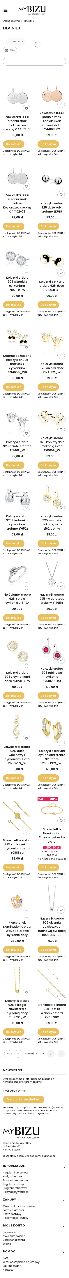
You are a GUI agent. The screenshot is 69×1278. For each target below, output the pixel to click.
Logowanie (10, 1232)
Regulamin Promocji (16, 1172)
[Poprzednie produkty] (18, 1054)
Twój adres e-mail (14, 1090)
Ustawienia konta (14, 1240)
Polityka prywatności (16, 1192)
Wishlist (8, 1244)
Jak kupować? (12, 1266)
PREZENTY (29, 20)
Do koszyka (13, 144)
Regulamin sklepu (14, 1184)
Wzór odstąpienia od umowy (21, 1262)
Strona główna (11, 20)
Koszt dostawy (12, 1214)
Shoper (50, 1155)
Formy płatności (13, 1210)
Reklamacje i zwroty (15, 1218)
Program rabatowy (15, 1188)
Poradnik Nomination (16, 1180)
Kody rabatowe (12, 1176)
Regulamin (45, 1107)
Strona (29, 1053)
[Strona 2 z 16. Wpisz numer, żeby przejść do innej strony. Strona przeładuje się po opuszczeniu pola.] (36, 1053)
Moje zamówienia (14, 1236)
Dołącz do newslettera (23, 1099)
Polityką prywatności (39, 1113)
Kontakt (8, 1270)
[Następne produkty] (51, 1054)
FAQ (5, 1258)
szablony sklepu (15, 1155)
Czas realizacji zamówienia (20, 1206)
